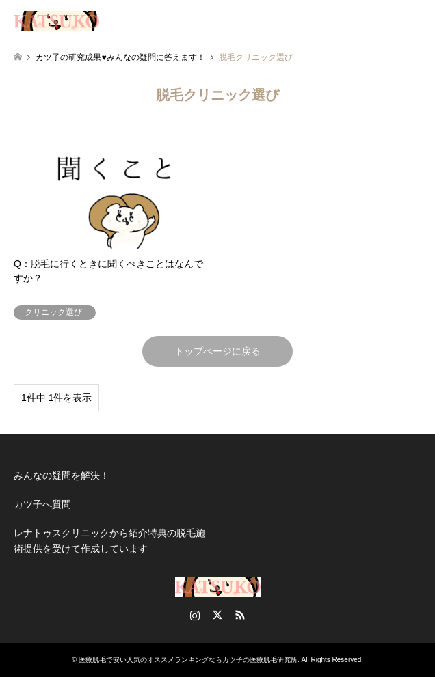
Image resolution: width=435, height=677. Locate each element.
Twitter (217, 615)
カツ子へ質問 (42, 504)
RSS (240, 615)
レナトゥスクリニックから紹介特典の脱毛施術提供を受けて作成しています (109, 540)
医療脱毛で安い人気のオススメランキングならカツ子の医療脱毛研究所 (188, 659)
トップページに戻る (217, 351)
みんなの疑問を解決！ (61, 475)
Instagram (195, 615)
